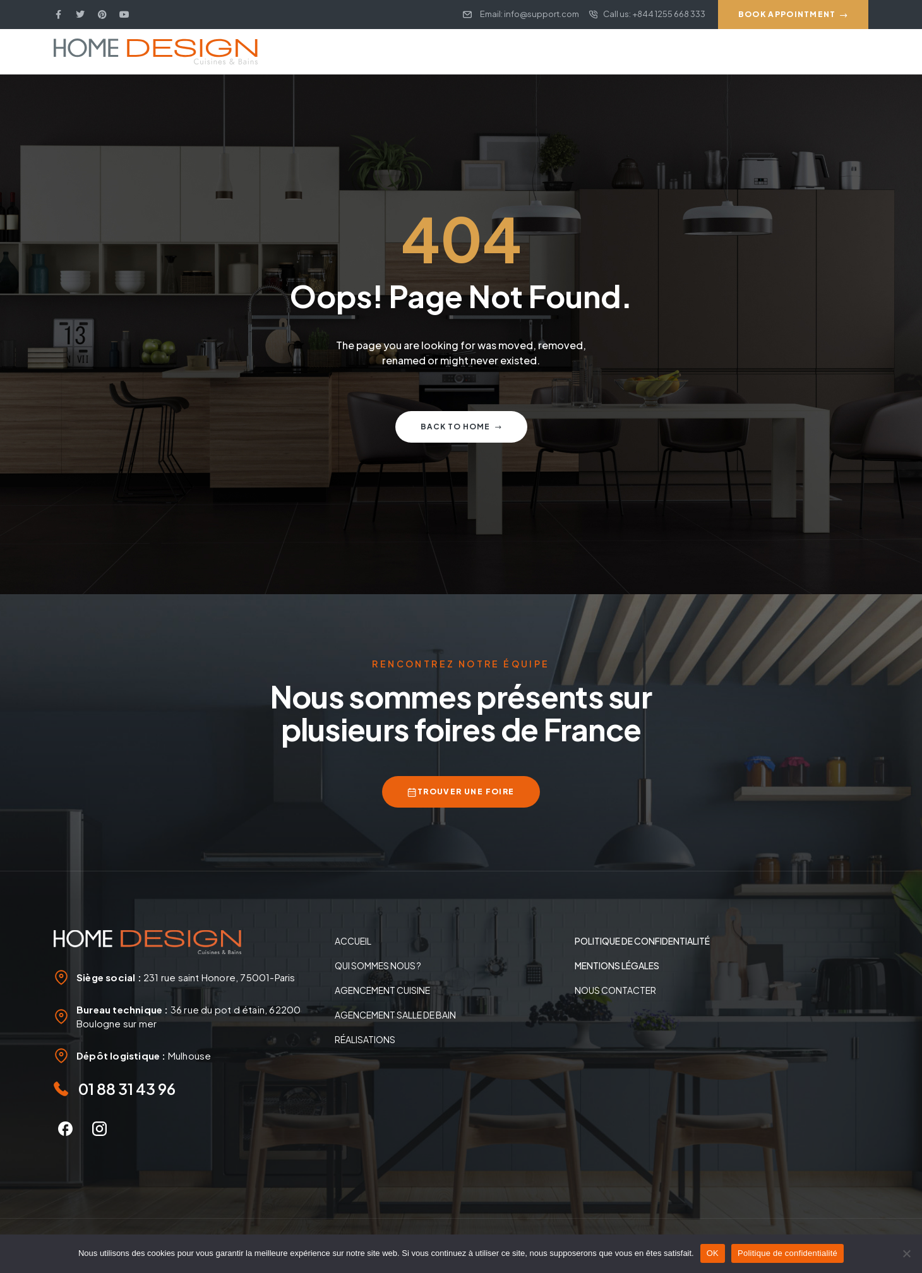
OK (713, 1253)
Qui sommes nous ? (378, 965)
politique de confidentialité (642, 941)
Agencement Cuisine (382, 990)
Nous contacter (615, 990)
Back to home (461, 426)
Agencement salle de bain (395, 1014)
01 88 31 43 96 (127, 1088)
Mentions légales (617, 965)
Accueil (353, 941)
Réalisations (365, 1039)
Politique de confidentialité (787, 1253)
